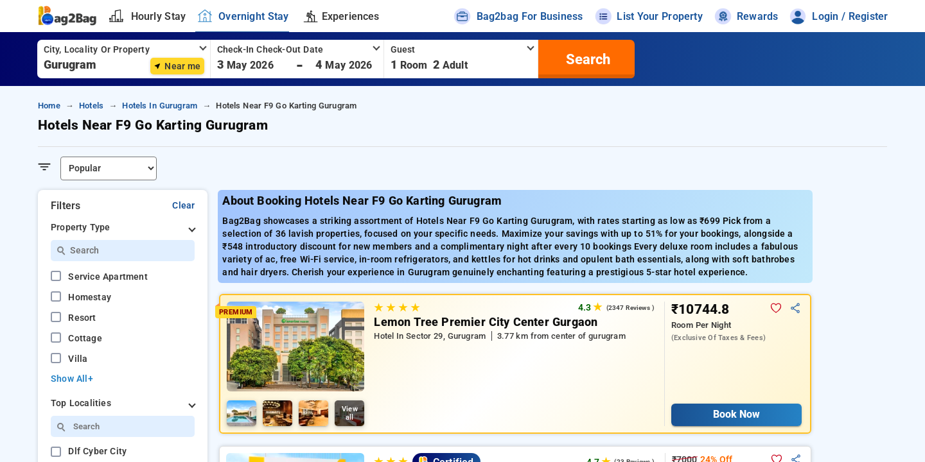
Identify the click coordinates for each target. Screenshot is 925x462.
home (49, 105)
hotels (91, 105)
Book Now (736, 414)
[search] (586, 59)
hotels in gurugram (159, 105)
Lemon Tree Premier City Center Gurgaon (485, 322)
